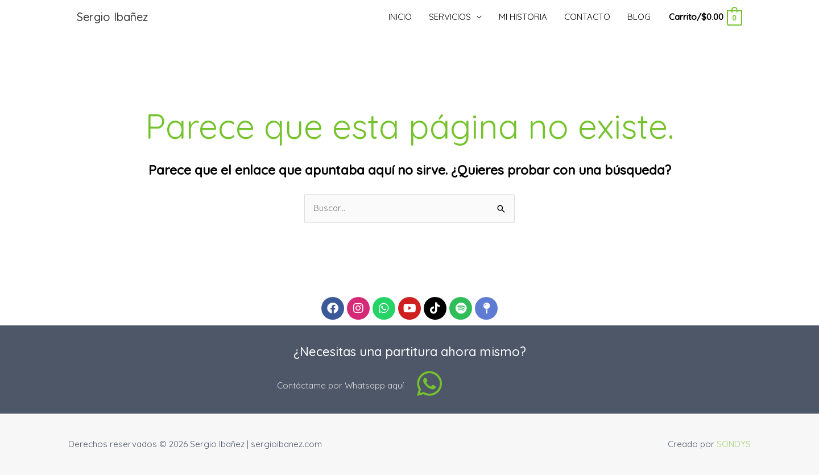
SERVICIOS (450, 16)
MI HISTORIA (523, 16)
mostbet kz (14, 0)
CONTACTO (587, 16)
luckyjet (7, 0)
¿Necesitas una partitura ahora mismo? (409, 352)
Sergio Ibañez (112, 17)
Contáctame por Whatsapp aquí (340, 385)
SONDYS (734, 444)
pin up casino (2, 0)
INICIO (400, 16)
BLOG (639, 16)
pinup (11, 0)
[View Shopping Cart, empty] (705, 16)
